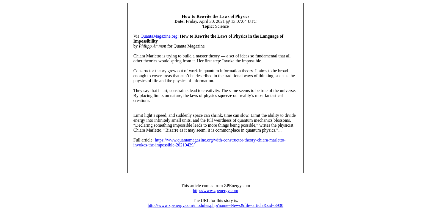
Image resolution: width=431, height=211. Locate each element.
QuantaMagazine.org (158, 36)
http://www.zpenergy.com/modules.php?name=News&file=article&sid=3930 (215, 205)
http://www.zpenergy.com (215, 190)
